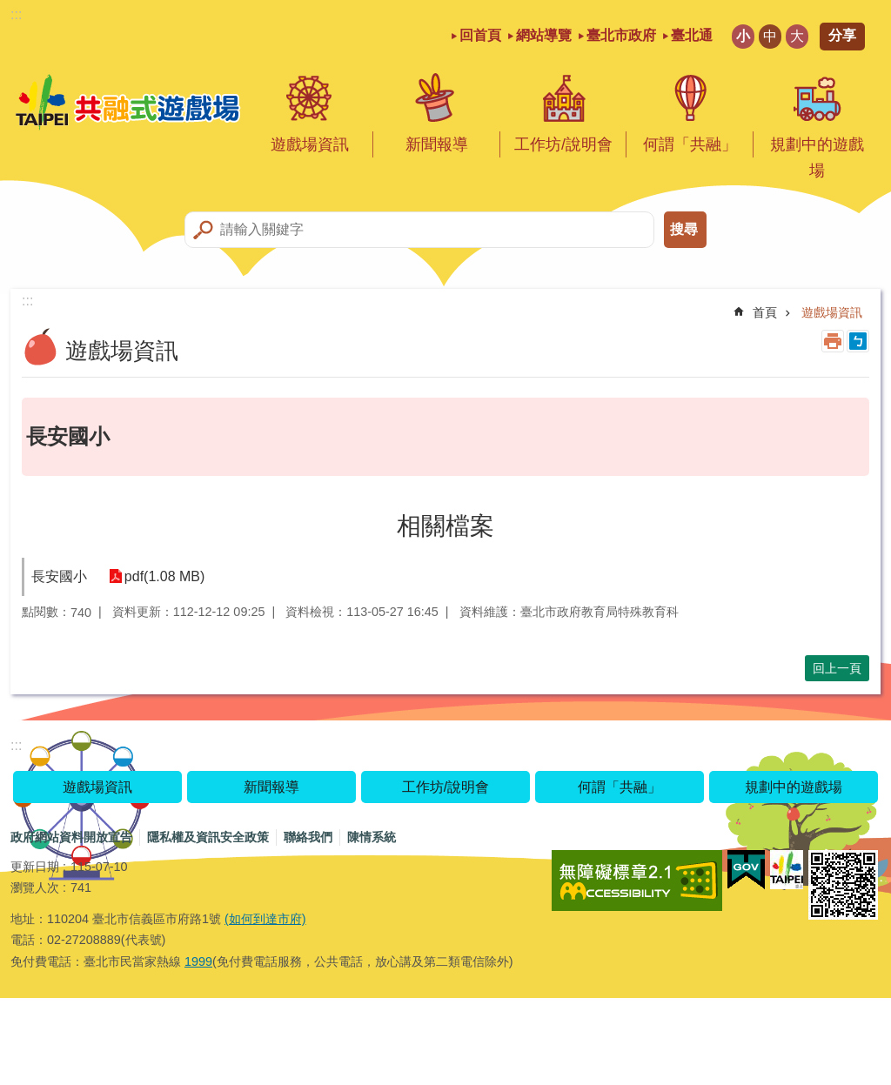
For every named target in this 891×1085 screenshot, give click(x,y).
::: (16, 14)
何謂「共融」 (690, 144)
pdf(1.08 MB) (160, 576)
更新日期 (34, 867)
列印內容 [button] (832, 341)
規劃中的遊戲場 (817, 157)
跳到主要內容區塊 (9, 9)
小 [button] (743, 36)
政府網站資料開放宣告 (71, 837)
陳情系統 (371, 837)
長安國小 (59, 576)
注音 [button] (858, 341)
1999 (198, 961)
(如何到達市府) (265, 919)
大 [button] (797, 36)
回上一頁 (837, 668)
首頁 (765, 312)
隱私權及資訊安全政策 (208, 837)
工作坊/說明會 (563, 144)
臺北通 (692, 35)
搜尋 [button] (684, 229)
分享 (842, 35)
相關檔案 (445, 525)
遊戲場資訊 (310, 144)
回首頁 (480, 35)
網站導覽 (544, 35)
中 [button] (770, 36)
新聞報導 (436, 144)
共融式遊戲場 (128, 103)
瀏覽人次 (34, 887)
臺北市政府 (621, 35)
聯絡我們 (308, 837)
